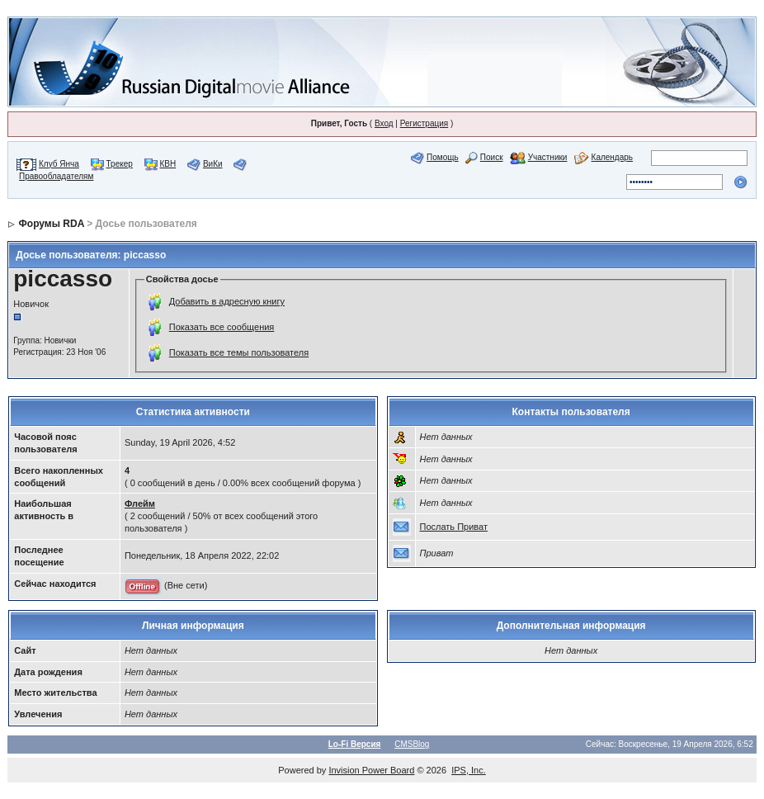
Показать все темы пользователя (239, 352)
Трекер (119, 163)
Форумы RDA (51, 223)
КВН (168, 163)
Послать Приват (454, 527)
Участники (548, 157)
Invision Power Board (371, 770)
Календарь (612, 157)
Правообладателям (56, 176)
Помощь (443, 157)
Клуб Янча (59, 163)
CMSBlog (411, 744)
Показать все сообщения (222, 327)
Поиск (491, 157)
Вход (384, 123)
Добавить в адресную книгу (227, 301)
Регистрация (424, 123)
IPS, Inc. (468, 770)
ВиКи (213, 163)
